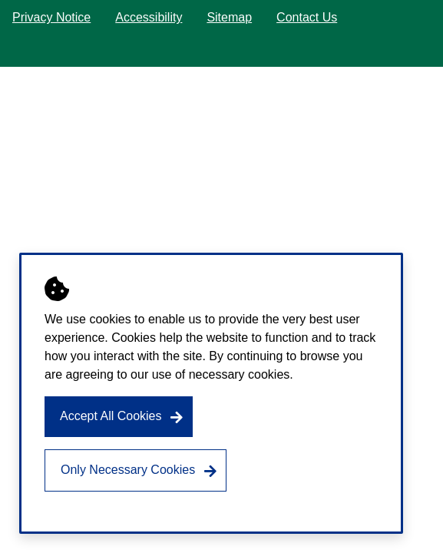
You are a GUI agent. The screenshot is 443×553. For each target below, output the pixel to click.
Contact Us (306, 17)
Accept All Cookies (111, 415)
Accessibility (148, 17)
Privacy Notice (51, 17)
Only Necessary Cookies (128, 469)
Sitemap (229, 17)
